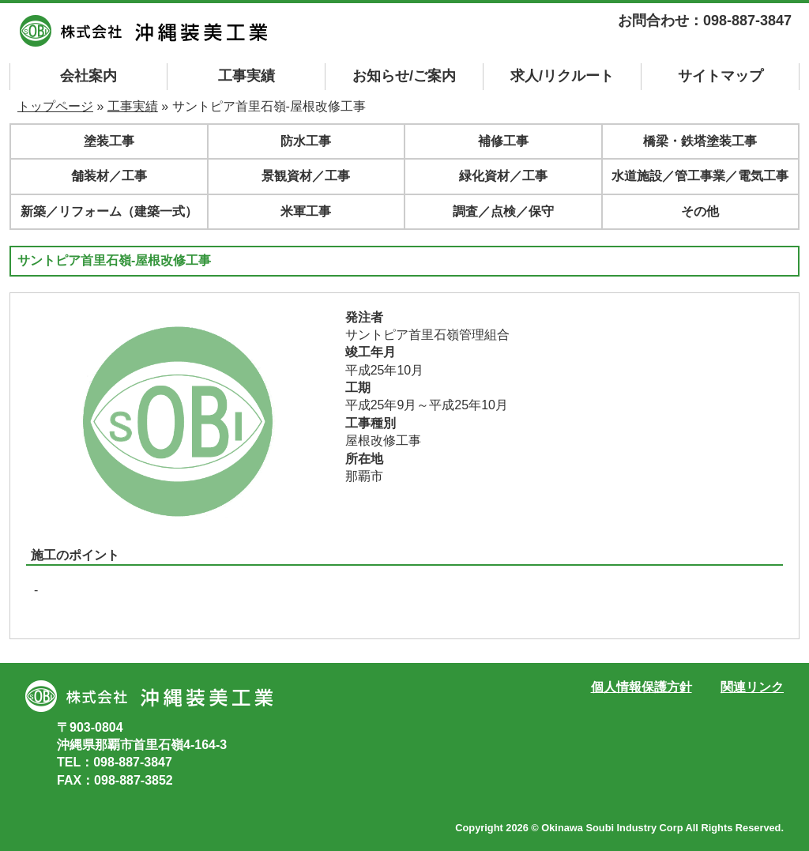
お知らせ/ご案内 (404, 76)
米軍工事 (305, 211)
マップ (720, 76)
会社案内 (88, 76)
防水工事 (305, 141)
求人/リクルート (562, 76)
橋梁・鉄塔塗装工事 (700, 141)
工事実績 (246, 76)
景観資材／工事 (306, 176)
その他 (700, 211)
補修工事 (503, 141)
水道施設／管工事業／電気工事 (699, 176)
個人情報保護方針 (641, 687)
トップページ (55, 106)
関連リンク (752, 687)
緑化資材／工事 (503, 176)
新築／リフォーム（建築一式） (109, 211)
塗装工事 (109, 141)
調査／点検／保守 (503, 211)
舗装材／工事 (109, 176)
